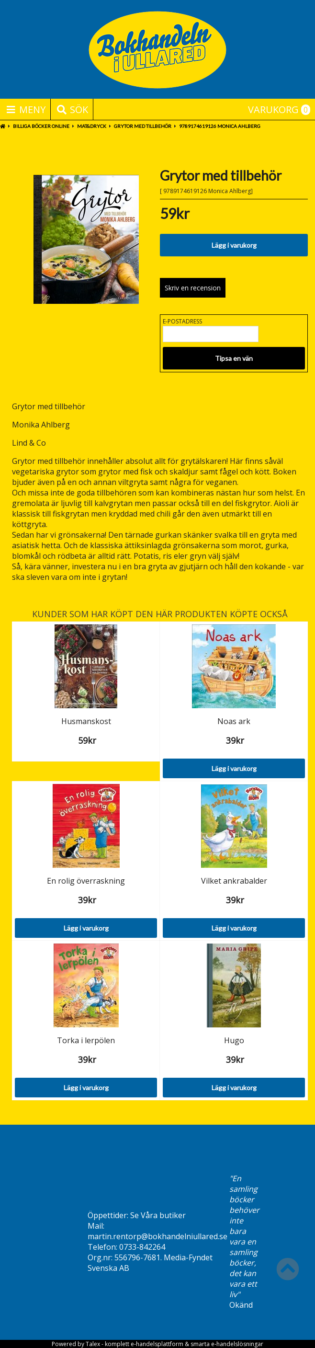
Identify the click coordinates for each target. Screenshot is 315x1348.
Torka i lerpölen (86, 1040)
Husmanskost (86, 721)
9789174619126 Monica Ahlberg (219, 126)
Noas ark (233, 721)
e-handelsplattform (157, 1344)
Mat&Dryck (91, 126)
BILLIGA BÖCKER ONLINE (41, 126)
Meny (25, 109)
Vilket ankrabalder (234, 881)
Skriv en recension (193, 287)
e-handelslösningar (237, 1344)
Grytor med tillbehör (142, 126)
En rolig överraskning (86, 881)
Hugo (234, 1040)
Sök (72, 109)
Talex (93, 1344)
